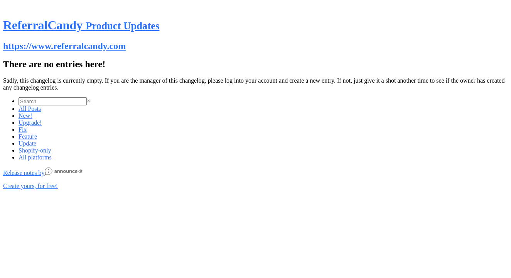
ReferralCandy (81, 25)
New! (25, 115)
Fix (23, 129)
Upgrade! (30, 122)
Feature (28, 136)
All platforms (35, 157)
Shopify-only (35, 150)
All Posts (30, 108)
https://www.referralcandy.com (64, 46)
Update (27, 143)
